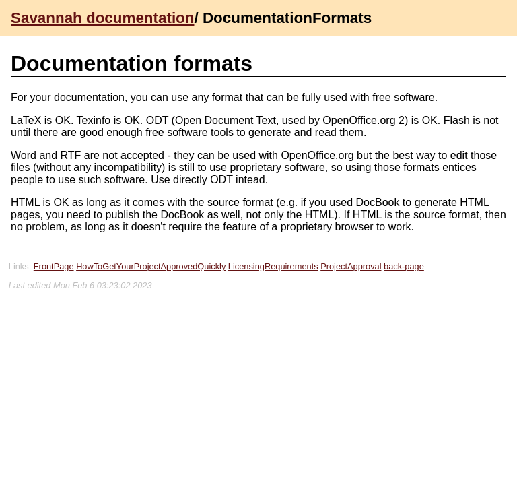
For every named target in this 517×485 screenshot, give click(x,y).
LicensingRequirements (273, 266)
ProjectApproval (350, 266)
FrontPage (54, 266)
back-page (404, 266)
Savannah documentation (102, 17)
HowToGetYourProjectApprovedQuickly (151, 266)
